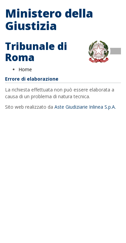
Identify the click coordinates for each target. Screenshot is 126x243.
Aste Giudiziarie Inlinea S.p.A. (85, 107)
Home (25, 69)
